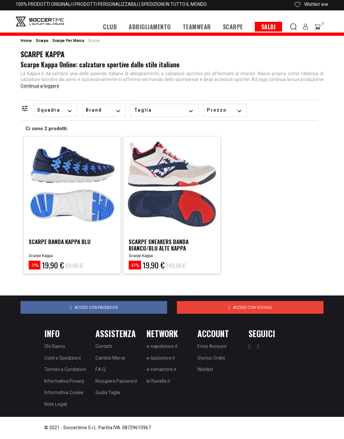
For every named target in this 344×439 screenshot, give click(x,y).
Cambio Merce (110, 358)
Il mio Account (211, 346)
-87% (134, 265)
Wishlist (205, 369)
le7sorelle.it (158, 381)
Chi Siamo (54, 346)
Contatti (103, 346)
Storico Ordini (211, 358)
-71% (34, 265)
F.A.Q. (101, 369)
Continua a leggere (40, 86)
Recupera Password (116, 381)
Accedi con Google (250, 307)
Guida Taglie (108, 392)
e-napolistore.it (162, 346)
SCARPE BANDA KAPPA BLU (62, 241)
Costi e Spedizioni (62, 358)
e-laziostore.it (161, 358)
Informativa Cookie (63, 392)
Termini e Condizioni (65, 369)
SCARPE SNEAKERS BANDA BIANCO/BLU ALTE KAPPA (160, 244)
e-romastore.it (161, 369)
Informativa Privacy (64, 381)
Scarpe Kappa (41, 256)
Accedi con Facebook (94, 307)
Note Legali (55, 404)
